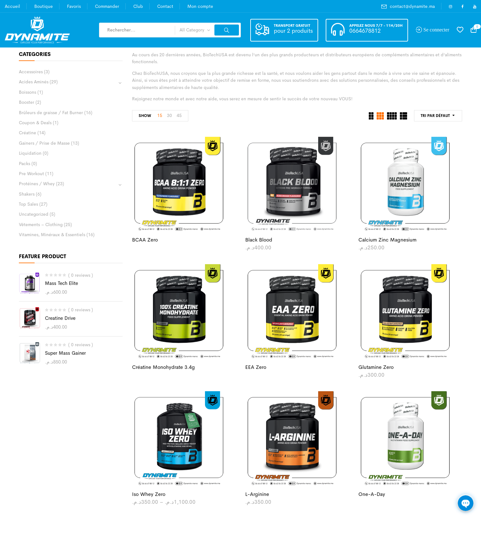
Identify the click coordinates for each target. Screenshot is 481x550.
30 (169, 115)
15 (159, 115)
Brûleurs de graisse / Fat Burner (51, 112)
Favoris (74, 6)
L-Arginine (257, 494)
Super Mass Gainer (65, 353)
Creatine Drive (60, 318)
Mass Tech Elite (61, 283)
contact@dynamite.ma (412, 6)
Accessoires (31, 72)
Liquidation (30, 153)
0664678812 (365, 30)
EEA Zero (255, 367)
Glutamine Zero (376, 367)
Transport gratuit (292, 25)
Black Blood (258, 239)
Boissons (27, 92)
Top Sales (28, 204)
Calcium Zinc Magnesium (387, 239)
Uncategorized (33, 214)
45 (179, 115)
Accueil (12, 6)
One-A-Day (371, 494)
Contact (165, 6)
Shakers (27, 194)
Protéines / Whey (37, 183)
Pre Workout (31, 173)
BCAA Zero (145, 239)
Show (145, 115)
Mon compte (200, 6)
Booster (26, 102)
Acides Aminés (33, 82)
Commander (107, 6)
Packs (24, 163)
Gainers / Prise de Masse (44, 143)
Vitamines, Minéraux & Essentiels (52, 234)
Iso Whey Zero (148, 494)
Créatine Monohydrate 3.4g (163, 367)
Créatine (27, 133)
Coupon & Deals (35, 122)
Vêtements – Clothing (41, 224)
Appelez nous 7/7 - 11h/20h (376, 25)
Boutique (43, 6)
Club (138, 6)
